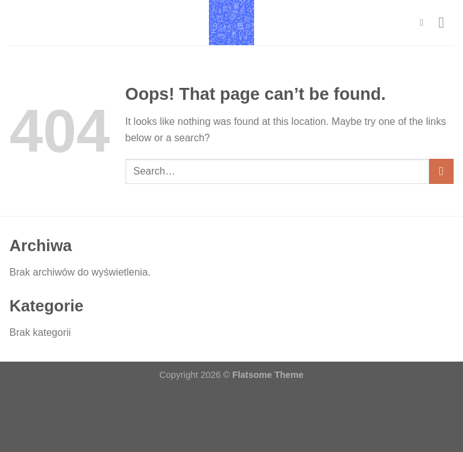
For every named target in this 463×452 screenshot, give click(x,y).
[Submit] (441, 171)
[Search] (424, 23)
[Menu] (446, 22)
